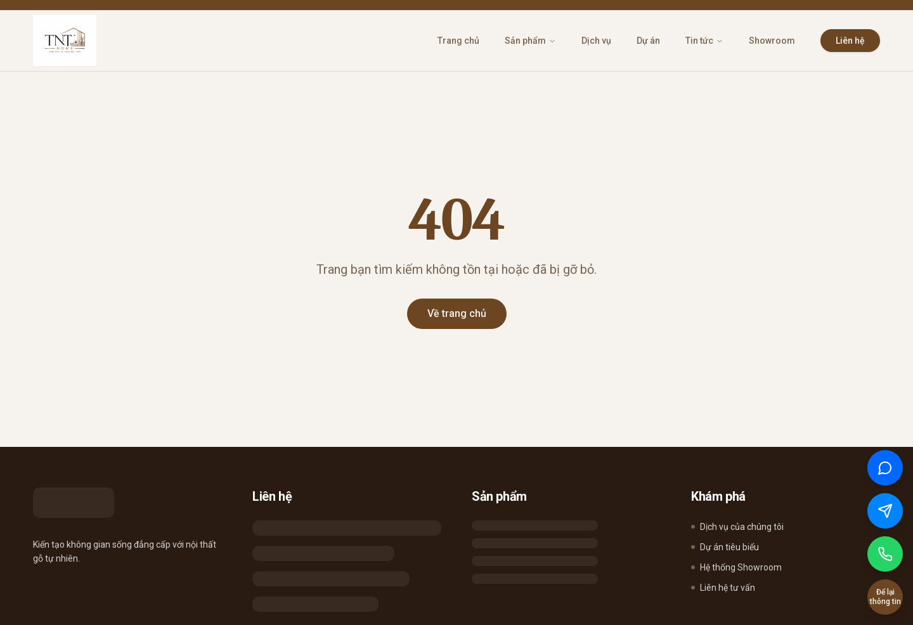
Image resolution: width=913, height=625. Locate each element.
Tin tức (704, 40)
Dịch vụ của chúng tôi (737, 527)
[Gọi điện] (885, 554)
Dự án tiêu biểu (725, 547)
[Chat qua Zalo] (885, 468)
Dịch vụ (596, 40)
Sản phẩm (530, 40)
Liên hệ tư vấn (723, 588)
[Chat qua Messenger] (885, 511)
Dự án (648, 40)
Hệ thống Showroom (736, 567)
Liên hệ (850, 40)
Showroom (772, 40)
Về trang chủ (456, 313)
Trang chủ (458, 40)
